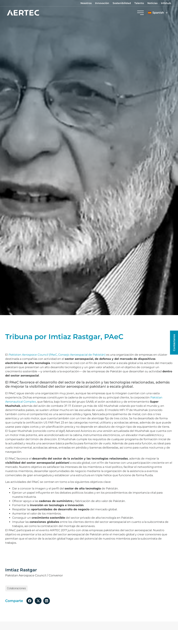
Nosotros (86, 3)
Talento (139, 3)
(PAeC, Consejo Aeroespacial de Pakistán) (57, 354)
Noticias (152, 3)
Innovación (102, 3)
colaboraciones (16, 588)
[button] (29, 600)
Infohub (166, 3)
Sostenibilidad (122, 3)
